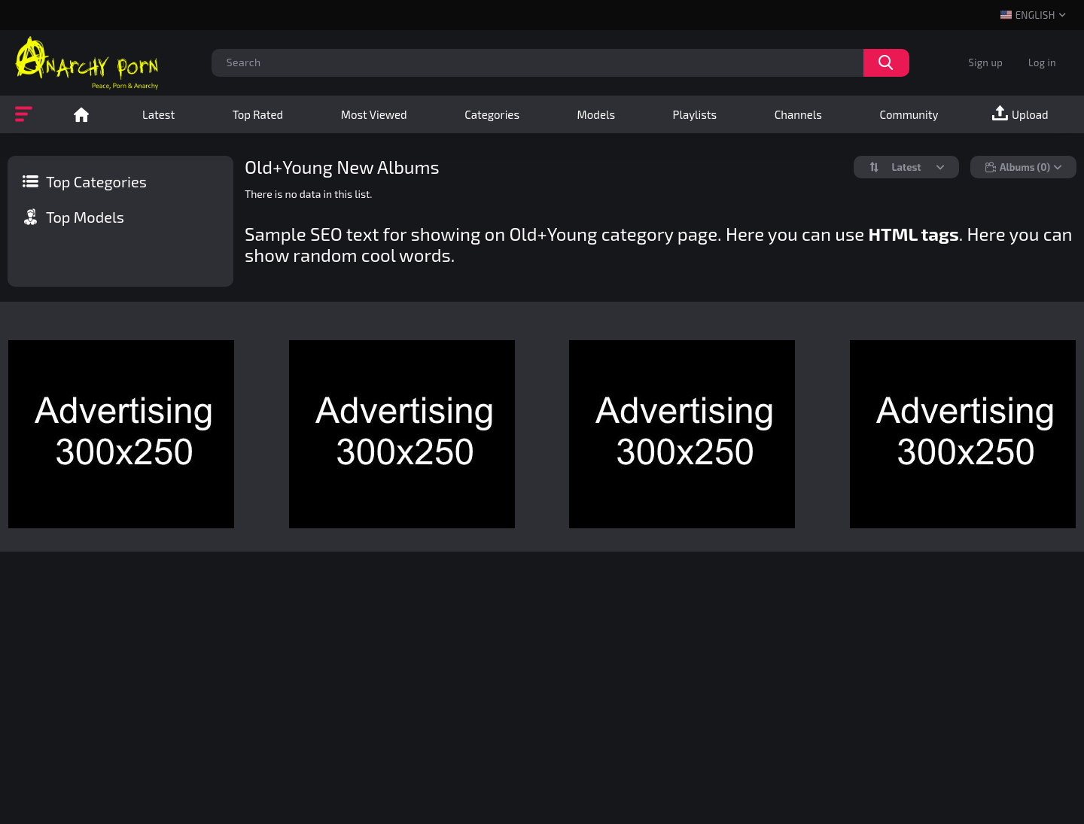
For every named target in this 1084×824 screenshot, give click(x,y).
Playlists (695, 114)
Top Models (85, 217)
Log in (1042, 62)
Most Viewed (374, 114)
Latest (158, 114)
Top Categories (96, 181)
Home (81, 114)
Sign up (986, 62)
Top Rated (258, 114)
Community (908, 114)
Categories (491, 114)
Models (596, 114)
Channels (798, 114)
